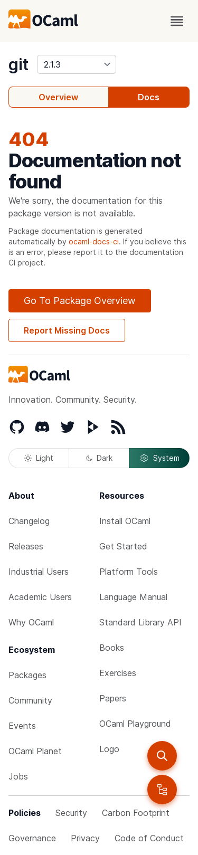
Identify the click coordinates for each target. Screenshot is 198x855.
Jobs (18, 776)
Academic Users (40, 597)
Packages (27, 675)
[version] (76, 64)
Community (30, 700)
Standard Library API (140, 622)
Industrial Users (38, 571)
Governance (32, 838)
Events (22, 725)
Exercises (117, 673)
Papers (112, 698)
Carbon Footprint (135, 813)
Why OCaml (31, 622)
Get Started (123, 546)
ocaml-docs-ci (94, 241)
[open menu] (176, 21)
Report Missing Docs (67, 330)
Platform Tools (128, 571)
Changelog (29, 521)
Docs (148, 97)
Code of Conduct (149, 838)
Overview (58, 97)
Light (38, 457)
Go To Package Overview (80, 300)
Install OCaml (124, 521)
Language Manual (133, 597)
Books (111, 647)
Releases (25, 546)
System (159, 458)
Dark (99, 457)
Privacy (85, 838)
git (18, 64)
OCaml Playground (135, 723)
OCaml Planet (35, 751)
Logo (109, 749)
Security (71, 813)
